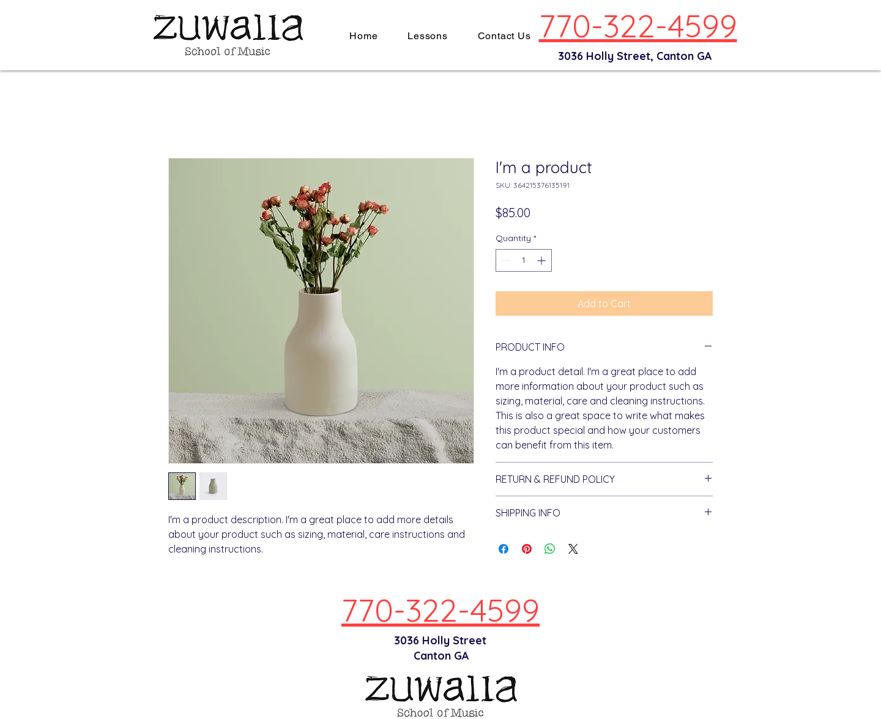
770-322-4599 (638, 25)
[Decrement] (505, 260)
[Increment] (542, 260)
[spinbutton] (524, 260)
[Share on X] (573, 549)
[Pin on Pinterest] (526, 549)
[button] (427, 36)
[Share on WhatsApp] (550, 549)
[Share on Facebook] (503, 549)
